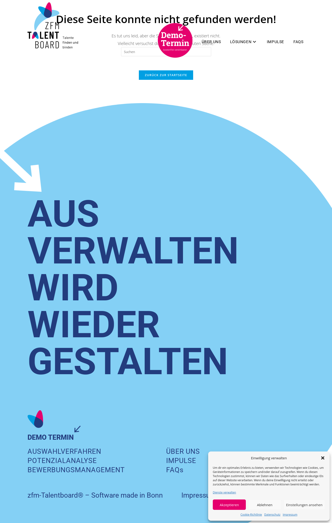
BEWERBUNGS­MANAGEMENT (76, 470)
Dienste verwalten (224, 492)
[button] (322, 458)
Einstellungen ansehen (304, 504)
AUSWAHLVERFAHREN (64, 451)
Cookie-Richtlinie (251, 515)
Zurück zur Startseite (166, 75)
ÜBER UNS (183, 451)
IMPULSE (181, 461)
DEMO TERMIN (50, 437)
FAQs (174, 470)
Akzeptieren (229, 504)
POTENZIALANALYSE (62, 461)
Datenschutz (272, 515)
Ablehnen (264, 504)
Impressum (290, 515)
